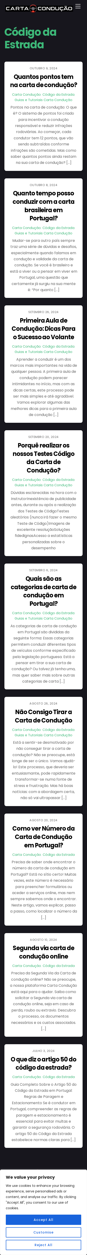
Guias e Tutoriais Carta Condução (43, 100)
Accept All (43, 1219)
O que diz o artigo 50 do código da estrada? (43, 1063)
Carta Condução (26, 94)
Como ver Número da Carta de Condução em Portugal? (43, 837)
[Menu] (78, 6)
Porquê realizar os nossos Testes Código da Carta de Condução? (44, 458)
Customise (43, 1232)
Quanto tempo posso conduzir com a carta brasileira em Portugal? (43, 205)
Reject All (43, 1245)
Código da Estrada (58, 94)
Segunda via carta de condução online (43, 952)
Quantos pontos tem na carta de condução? (43, 81)
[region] (43, 1212)
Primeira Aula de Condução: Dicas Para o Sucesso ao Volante (44, 329)
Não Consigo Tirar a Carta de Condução (43, 716)
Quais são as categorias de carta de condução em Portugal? (43, 591)
